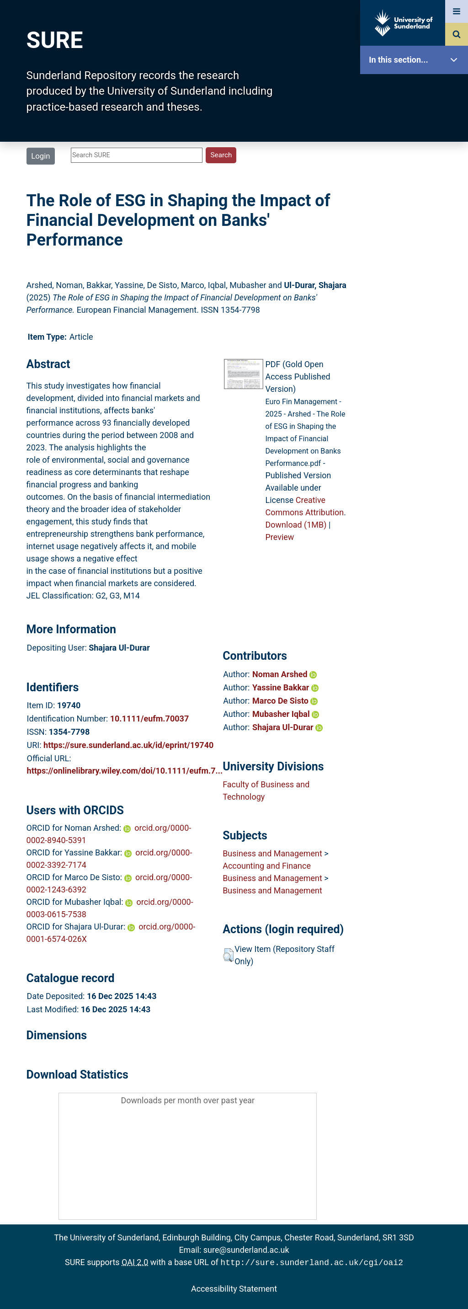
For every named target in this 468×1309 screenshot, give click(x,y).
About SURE (416, 146)
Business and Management (272, 853)
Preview (279, 537)
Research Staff (416, 291)
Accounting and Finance (267, 866)
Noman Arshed (284, 674)
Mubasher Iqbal (285, 714)
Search (416, 204)
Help (416, 320)
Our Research (416, 117)
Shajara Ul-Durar (287, 727)
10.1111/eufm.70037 (149, 718)
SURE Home (416, 89)
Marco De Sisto (285, 700)
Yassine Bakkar (285, 687)
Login (40, 155)
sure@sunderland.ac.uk (246, 1250)
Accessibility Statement (234, 1288)
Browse (416, 176)
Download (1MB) (295, 524)
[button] (228, 955)
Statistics (416, 262)
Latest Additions (416, 233)
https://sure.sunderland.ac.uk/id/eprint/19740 (128, 745)
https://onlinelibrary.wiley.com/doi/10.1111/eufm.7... (125, 770)
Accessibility (416, 349)
